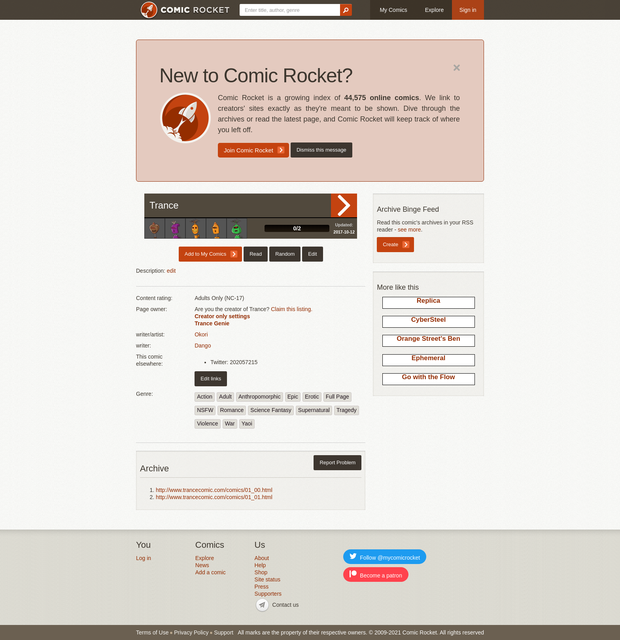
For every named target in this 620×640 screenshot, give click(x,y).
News (202, 565)
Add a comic (210, 572)
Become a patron (376, 574)
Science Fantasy (270, 410)
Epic (292, 396)
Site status (267, 579)
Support (223, 632)
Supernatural (314, 410)
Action (204, 396)
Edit (312, 254)
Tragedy (346, 410)
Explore (434, 10)
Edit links (210, 379)
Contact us (285, 605)
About (262, 558)
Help (260, 565)
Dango (203, 345)
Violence (207, 423)
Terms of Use (152, 632)
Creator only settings (222, 316)
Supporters (268, 594)
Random (285, 254)
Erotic (312, 396)
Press (262, 586)
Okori (201, 334)
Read (344, 205)
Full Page (337, 396)
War (230, 423)
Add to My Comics (205, 254)
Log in (143, 558)
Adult (225, 396)
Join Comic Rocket (248, 150)
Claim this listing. (291, 309)
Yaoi (247, 423)
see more (409, 229)
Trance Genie (212, 323)
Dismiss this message (321, 150)
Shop (261, 572)
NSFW (205, 410)
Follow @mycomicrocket (385, 557)
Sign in (467, 10)
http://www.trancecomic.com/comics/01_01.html (214, 497)
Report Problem (337, 462)
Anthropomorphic (259, 396)
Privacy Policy (191, 632)
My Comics (393, 10)
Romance (232, 410)
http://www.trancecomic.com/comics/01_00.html (214, 490)
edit (171, 271)
